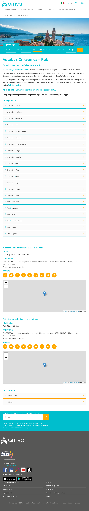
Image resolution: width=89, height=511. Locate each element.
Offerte (41, 9)
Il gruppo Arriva (8, 493)
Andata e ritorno (49, 49)
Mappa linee (10, 9)
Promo (48, 482)
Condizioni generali (52, 486)
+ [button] (6, 283)
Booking (10, 15)
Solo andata (37, 49)
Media (48, 496)
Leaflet (65, 311)
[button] (70, 3)
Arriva (51, 9)
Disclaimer (49, 489)
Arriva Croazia (7, 489)
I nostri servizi (27, 9)
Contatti (23, 15)
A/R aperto (60, 49)
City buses (6, 486)
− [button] (6, 286)
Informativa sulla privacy (11, 482)
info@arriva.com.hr (9, 465)
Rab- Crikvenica (14, 85)
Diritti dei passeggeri (10, 496)
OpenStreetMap (74, 311)
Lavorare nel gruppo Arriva (55, 493)
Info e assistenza (66, 9)
